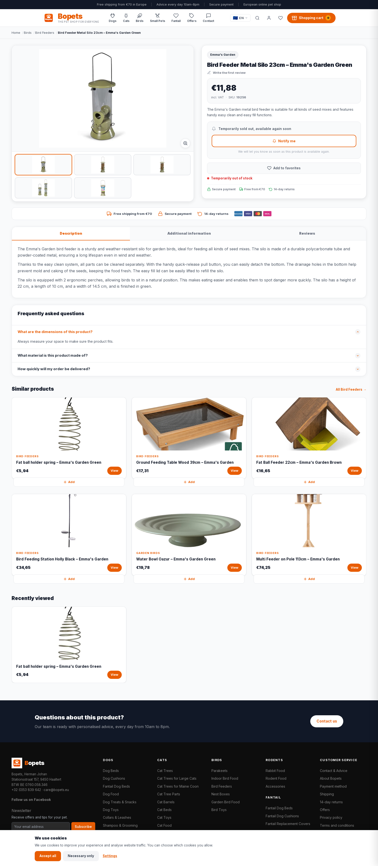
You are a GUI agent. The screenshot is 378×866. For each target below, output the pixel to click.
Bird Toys (219, 810)
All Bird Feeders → (351, 389)
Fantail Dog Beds (116, 786)
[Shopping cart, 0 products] (311, 18)
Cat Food (164, 825)
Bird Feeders (44, 32)
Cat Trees (165, 771)
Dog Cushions (114, 778)
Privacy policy (331, 817)
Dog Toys (111, 810)
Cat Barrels (166, 802)
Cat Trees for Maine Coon (178, 786)
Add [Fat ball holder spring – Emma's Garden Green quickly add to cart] (69, 482)
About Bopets (331, 778)
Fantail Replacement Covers (288, 824)
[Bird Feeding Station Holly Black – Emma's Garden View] (69, 535)
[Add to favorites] (284, 168)
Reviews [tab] (307, 233)
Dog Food (111, 794)
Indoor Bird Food (224, 778)
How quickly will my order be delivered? (54, 369)
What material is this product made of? (53, 355)
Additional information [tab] (189, 233)
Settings (110, 856)
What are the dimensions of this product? (55, 332)
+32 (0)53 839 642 (26, 790)
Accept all (48, 856)
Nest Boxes (220, 794)
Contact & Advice (333, 771)
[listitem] (43, 164)
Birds (28, 32)
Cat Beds (164, 810)
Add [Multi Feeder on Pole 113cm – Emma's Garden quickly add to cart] (309, 579)
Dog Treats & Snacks (119, 802)
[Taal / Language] (240, 18)
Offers (325, 810)
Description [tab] (71, 233)
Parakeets (219, 771)
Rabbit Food (275, 771)
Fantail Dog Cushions (282, 816)
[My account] (269, 18)
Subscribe (83, 827)
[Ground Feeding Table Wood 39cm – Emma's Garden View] (189, 438)
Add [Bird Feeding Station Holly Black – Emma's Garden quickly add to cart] (69, 579)
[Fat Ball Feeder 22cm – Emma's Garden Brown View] (309, 438)
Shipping (327, 794)
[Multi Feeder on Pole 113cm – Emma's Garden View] (309, 535)
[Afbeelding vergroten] (185, 143)
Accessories (275, 786)
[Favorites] (280, 18)
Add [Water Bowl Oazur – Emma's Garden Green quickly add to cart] (189, 579)
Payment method (333, 786)
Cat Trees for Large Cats (176, 778)
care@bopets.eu (56, 790)
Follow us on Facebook (31, 800)
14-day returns (331, 802)
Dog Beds (111, 771)
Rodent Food (276, 778)
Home (16, 32)
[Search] (257, 18)
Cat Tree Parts (168, 794)
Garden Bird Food (225, 802)
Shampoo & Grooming (120, 825)
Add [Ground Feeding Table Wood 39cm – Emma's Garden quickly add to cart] (189, 482)
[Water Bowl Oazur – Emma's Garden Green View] (189, 535)
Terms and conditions (337, 825)
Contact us (327, 721)
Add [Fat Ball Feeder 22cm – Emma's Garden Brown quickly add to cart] (309, 482)
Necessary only (81, 856)
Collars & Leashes (117, 817)
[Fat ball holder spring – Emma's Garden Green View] (69, 438)
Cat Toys (164, 817)
